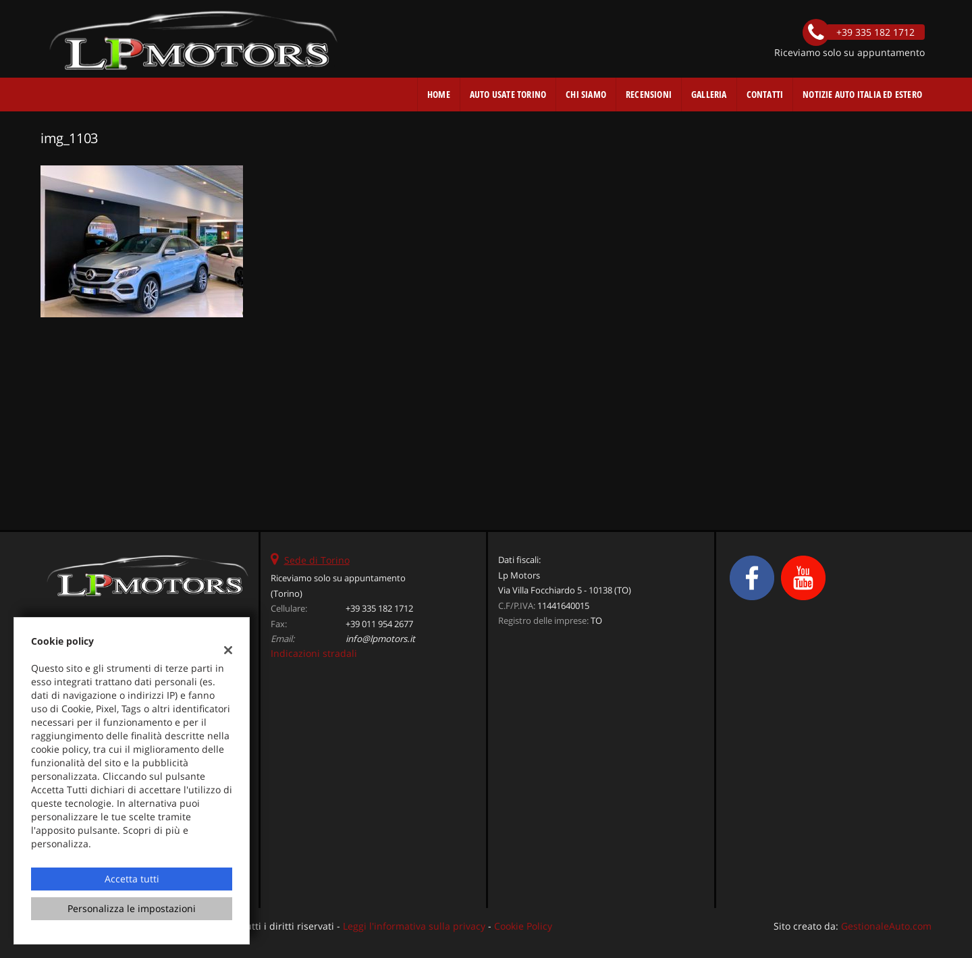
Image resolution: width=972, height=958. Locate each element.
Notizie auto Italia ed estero (862, 94)
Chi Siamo (586, 94)
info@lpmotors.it (380, 639)
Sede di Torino (317, 560)
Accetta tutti (132, 878)
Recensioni (649, 94)
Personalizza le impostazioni (132, 908)
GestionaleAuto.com (886, 926)
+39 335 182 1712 (379, 608)
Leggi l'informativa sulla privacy (414, 926)
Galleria (709, 94)
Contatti (765, 94)
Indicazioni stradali (314, 653)
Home (438, 94)
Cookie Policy (523, 926)
